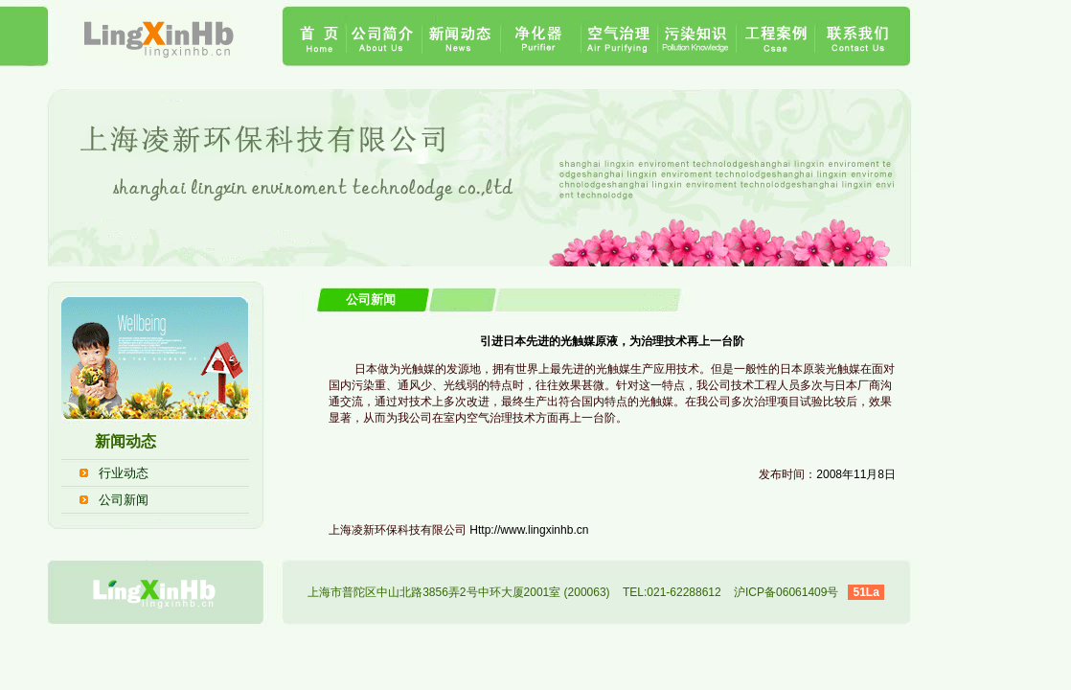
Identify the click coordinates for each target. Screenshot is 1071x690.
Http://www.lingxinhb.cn (528, 530)
